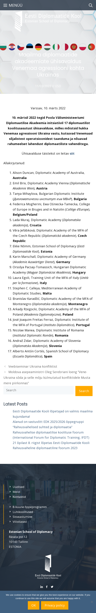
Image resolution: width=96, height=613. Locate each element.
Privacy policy (55, 605)
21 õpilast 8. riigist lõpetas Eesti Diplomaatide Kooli (51, 443)
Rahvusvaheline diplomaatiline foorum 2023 (45, 448)
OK (33, 605)
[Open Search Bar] (90, 5)
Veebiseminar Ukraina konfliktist (32, 366)
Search (84, 391)
